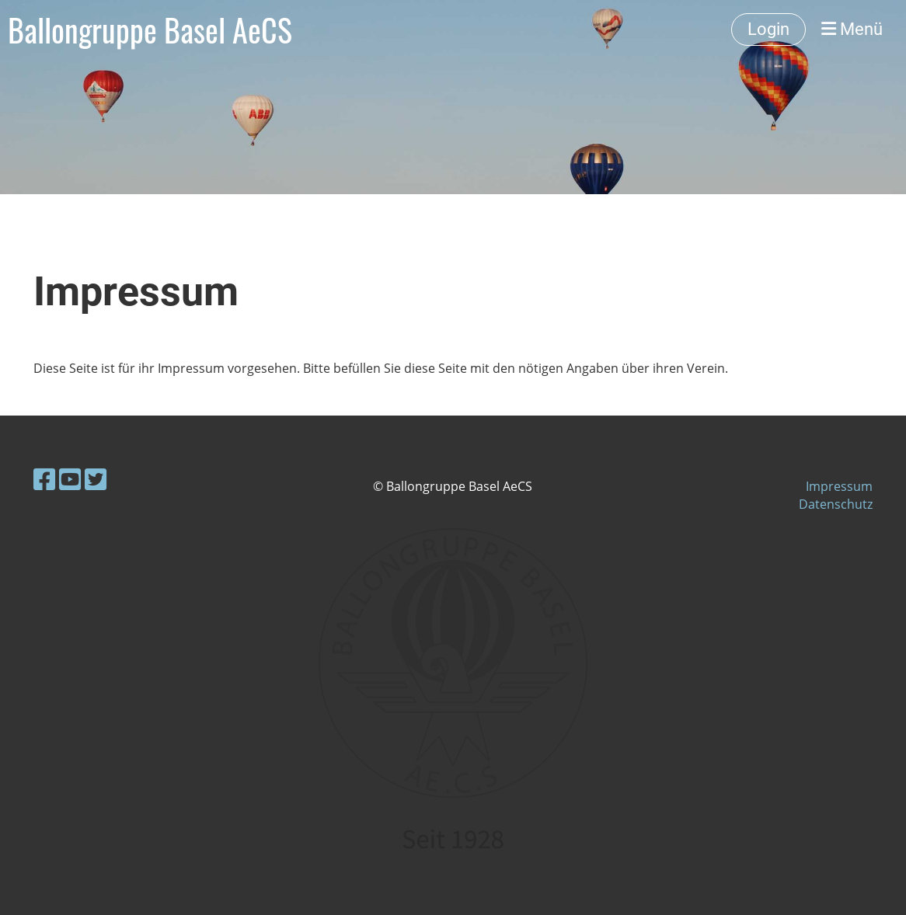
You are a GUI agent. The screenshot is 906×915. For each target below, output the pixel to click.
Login (768, 29)
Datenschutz (836, 504)
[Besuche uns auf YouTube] (70, 479)
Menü (852, 29)
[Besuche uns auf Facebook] (44, 479)
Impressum (839, 486)
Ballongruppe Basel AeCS (150, 29)
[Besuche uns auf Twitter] (95, 479)
